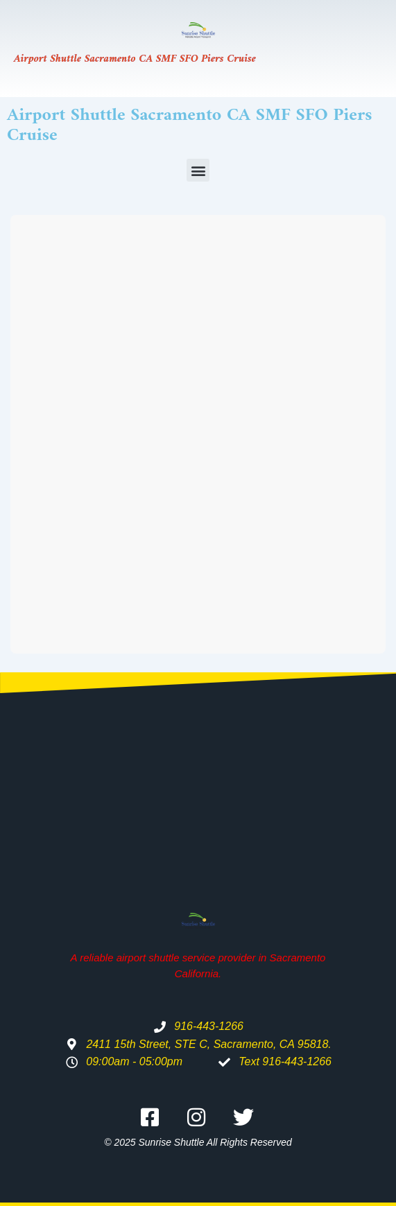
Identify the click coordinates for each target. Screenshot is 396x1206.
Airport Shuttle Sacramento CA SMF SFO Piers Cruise (135, 59)
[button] (198, 170)
